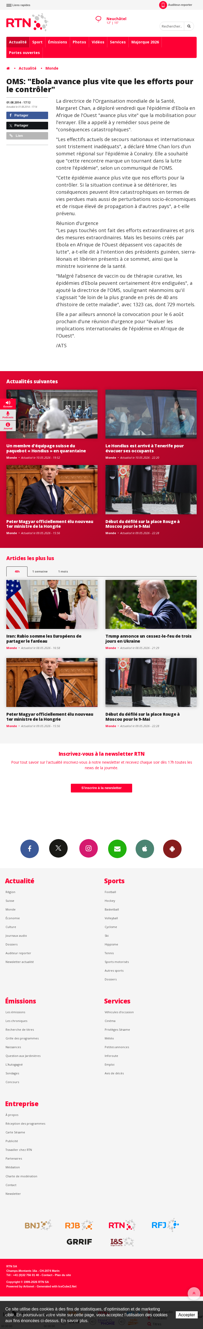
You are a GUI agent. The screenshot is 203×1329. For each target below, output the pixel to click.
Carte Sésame (15, 1132)
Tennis (109, 953)
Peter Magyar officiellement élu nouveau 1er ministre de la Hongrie (49, 524)
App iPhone (145, 849)
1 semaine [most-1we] (40, 571)
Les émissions (15, 1012)
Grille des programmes (22, 1038)
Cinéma (110, 1020)
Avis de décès (114, 1073)
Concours (12, 1082)
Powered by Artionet (20, 1286)
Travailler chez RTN (19, 1149)
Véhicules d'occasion (119, 1012)
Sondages (12, 1073)
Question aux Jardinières (23, 1055)
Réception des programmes (25, 1123)
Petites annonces (117, 1047)
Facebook (29, 849)
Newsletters (117, 849)
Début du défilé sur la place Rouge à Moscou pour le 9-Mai (142, 524)
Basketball (112, 909)
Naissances (13, 1047)
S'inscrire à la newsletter (101, 788)
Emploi (109, 1064)
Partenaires (14, 1158)
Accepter (186, 1315)
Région (10, 892)
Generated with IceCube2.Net (56, 1286)
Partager (19, 115)
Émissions (57, 41)
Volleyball (111, 918)
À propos (12, 1114)
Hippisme (111, 944)
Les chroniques (16, 1020)
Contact (11, 1185)
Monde (51, 68)
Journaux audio (16, 935)
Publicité (12, 1141)
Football (110, 892)
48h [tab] (17, 571)
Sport (37, 41)
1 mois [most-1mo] (63, 571)
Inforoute (111, 1055)
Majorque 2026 (145, 41)
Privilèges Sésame (117, 1029)
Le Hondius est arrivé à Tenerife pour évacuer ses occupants (144, 448)
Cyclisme (111, 927)
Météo (109, 1038)
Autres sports (114, 970)
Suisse (10, 900)
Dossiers (11, 944)
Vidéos (98, 41)
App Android (172, 849)
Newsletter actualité (20, 961)
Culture (11, 927)
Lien (16, 136)
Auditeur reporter (18, 953)
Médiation (13, 1167)
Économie (13, 918)
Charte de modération (21, 1176)
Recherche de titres (20, 1029)
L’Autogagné (14, 1064)
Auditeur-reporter (175, 5)
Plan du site (63, 1275)
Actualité (18, 41)
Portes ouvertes (24, 52)
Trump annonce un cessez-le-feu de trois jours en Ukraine (148, 638)
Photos (79, 41)
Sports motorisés (117, 961)
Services (118, 41)
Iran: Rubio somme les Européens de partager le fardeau (43, 638)
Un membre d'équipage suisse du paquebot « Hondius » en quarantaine (46, 448)
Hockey (110, 900)
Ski (107, 935)
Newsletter (13, 1193)
